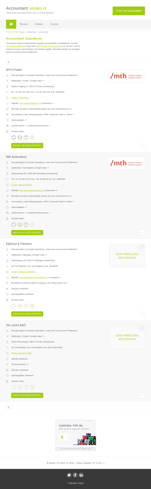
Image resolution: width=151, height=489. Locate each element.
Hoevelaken (28, 168)
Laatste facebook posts (39, 126)
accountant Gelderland (16, 46)
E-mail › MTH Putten (20, 98)
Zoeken (39, 24)
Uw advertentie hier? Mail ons (75, 448)
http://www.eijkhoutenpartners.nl (33, 277)
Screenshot (47, 103)
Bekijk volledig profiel (27, 145)
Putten (26, 81)
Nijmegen (27, 255)
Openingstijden (19, 120)
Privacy (81, 483)
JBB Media (73, 483)
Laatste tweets (18, 126)
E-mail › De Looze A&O (21, 353)
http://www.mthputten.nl (29, 103)
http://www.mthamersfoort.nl (31, 190)
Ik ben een (128, 11)
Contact (54, 24)
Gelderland (16, 81)
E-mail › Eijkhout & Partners (23, 272)
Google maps (37, 81)
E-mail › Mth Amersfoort (21, 185)
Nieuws (24, 24)
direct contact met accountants (49, 46)
